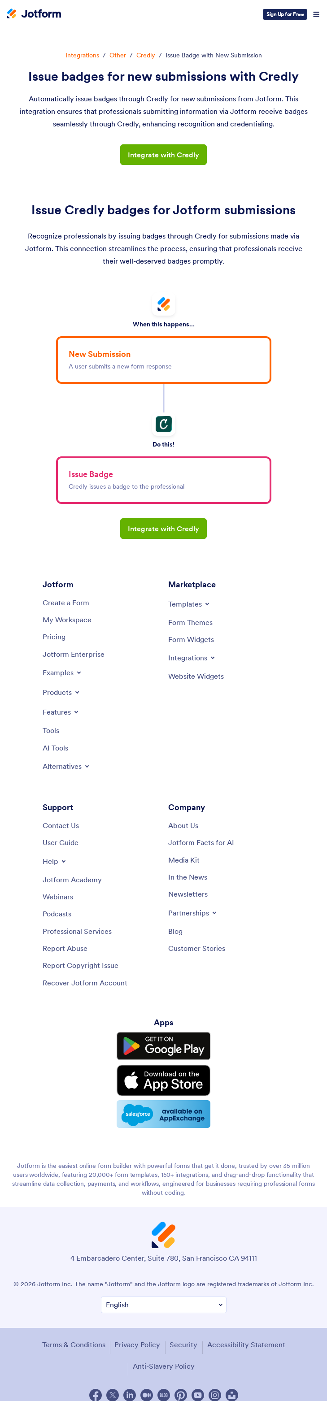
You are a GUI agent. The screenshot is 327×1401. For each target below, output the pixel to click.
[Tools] (51, 730)
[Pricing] (54, 636)
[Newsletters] (188, 893)
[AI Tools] (55, 747)
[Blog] (175, 931)
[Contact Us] (61, 825)
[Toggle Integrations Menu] (192, 658)
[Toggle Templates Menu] (189, 604)
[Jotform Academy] (72, 879)
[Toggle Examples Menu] (63, 672)
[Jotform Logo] (34, 14)
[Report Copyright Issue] (80, 965)
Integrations (82, 55)
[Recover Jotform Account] (85, 982)
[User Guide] (60, 842)
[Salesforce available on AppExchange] (163, 1106)
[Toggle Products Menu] (62, 692)
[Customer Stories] (196, 948)
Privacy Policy (137, 1335)
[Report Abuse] (65, 948)
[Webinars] (58, 896)
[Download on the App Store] (163, 1075)
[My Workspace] (67, 619)
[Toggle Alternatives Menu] (67, 766)
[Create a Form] (66, 602)
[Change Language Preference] (164, 1296)
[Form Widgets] (191, 639)
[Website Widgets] (196, 676)
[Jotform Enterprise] (74, 654)
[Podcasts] (57, 913)
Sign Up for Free (285, 14)
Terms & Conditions (73, 1335)
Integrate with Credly (163, 154)
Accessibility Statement (246, 1335)
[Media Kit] (184, 859)
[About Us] (183, 825)
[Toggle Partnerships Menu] (193, 913)
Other (117, 55)
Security (183, 1335)
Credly (145, 55)
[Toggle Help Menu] (55, 861)
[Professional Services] (77, 931)
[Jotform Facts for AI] (201, 842)
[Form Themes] (190, 622)
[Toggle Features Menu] (61, 712)
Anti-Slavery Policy (164, 1356)
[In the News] (187, 876)
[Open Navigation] (316, 14)
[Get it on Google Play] (163, 1044)
